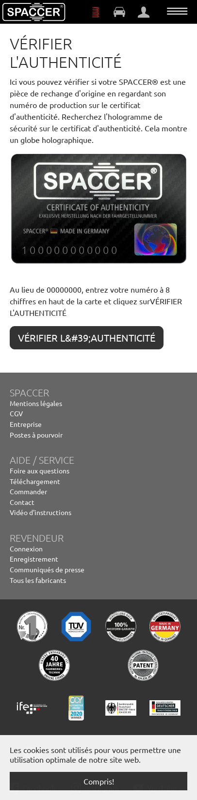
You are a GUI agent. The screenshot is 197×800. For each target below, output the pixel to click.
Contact (22, 502)
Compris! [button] (98, 781)
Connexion (26, 548)
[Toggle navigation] (177, 11)
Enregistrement (34, 558)
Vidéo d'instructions (40, 512)
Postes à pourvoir (36, 434)
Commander (28, 491)
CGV (16, 413)
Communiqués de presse (47, 569)
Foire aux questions (39, 470)
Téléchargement (35, 481)
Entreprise (26, 424)
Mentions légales (36, 403)
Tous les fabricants (38, 580)
